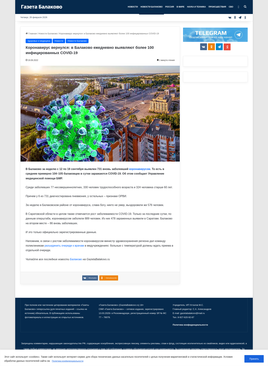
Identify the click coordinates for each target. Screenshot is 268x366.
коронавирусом (139, 169)
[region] (134, 358)
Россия (169, 7)
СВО (231, 7)
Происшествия (217, 7)
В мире (180, 7)
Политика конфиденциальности (69, 361)
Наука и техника (196, 7)
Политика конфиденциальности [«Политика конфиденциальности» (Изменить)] (190, 325)
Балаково (76, 259)
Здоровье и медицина (39, 41)
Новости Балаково (151, 7)
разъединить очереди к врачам (64, 245)
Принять (254, 359)
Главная (31, 33)
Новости (133, 7)
